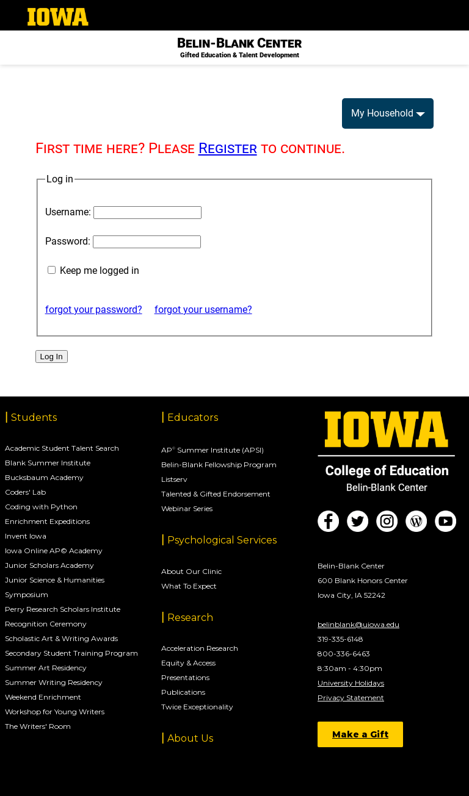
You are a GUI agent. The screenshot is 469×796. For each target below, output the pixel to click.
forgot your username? (203, 309)
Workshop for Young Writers (54, 711)
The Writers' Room (38, 726)
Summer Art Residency (46, 667)
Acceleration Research (199, 648)
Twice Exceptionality (197, 706)
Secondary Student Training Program (71, 653)
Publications (183, 692)
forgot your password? (93, 309)
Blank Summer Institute (47, 462)
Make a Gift (360, 734)
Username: (68, 212)
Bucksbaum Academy (44, 477)
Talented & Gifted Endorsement (216, 493)
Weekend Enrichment (43, 696)
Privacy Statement (351, 697)
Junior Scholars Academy (49, 565)
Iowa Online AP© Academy (54, 550)
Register (227, 148)
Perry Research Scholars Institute (62, 609)
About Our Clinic (191, 571)
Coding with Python (41, 506)
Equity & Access (188, 662)
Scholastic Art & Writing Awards (61, 638)
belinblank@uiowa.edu (358, 624)
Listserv (174, 479)
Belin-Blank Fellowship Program (219, 464)
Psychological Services (222, 540)
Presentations (185, 677)
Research (190, 617)
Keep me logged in (99, 270)
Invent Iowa (25, 535)
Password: (67, 241)
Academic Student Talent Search (62, 448)
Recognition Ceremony (46, 623)
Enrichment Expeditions (47, 521)
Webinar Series (187, 508)
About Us (190, 738)
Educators (192, 417)
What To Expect (189, 585)
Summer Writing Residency (54, 682)
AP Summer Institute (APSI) (212, 449)
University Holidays (351, 682)
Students (34, 417)
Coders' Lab (25, 492)
